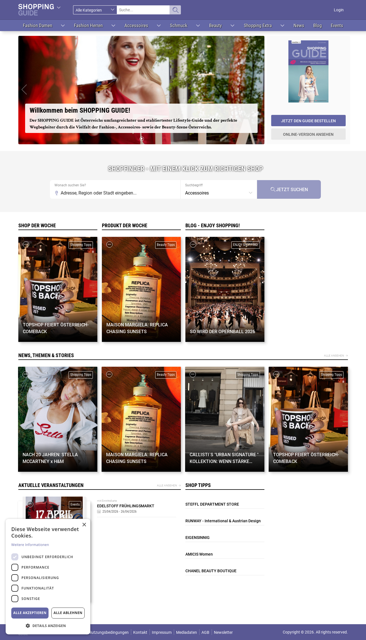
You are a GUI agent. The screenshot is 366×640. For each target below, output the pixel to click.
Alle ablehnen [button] (68, 612)
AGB (205, 632)
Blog (317, 25)
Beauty (215, 25)
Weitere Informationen (30, 544)
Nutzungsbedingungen (109, 632)
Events (337, 25)
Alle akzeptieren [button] (30, 612)
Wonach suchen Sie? (70, 185)
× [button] (84, 525)
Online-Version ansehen (308, 134)
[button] (24, 90)
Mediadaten (186, 632)
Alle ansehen (334, 355)
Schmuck (178, 25)
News (298, 25)
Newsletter (223, 632)
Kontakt (140, 632)
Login (339, 10)
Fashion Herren (88, 25)
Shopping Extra (258, 25)
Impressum (162, 632)
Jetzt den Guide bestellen (308, 121)
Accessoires (136, 25)
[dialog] (48, 576)
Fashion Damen (37, 25)
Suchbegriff (194, 185)
